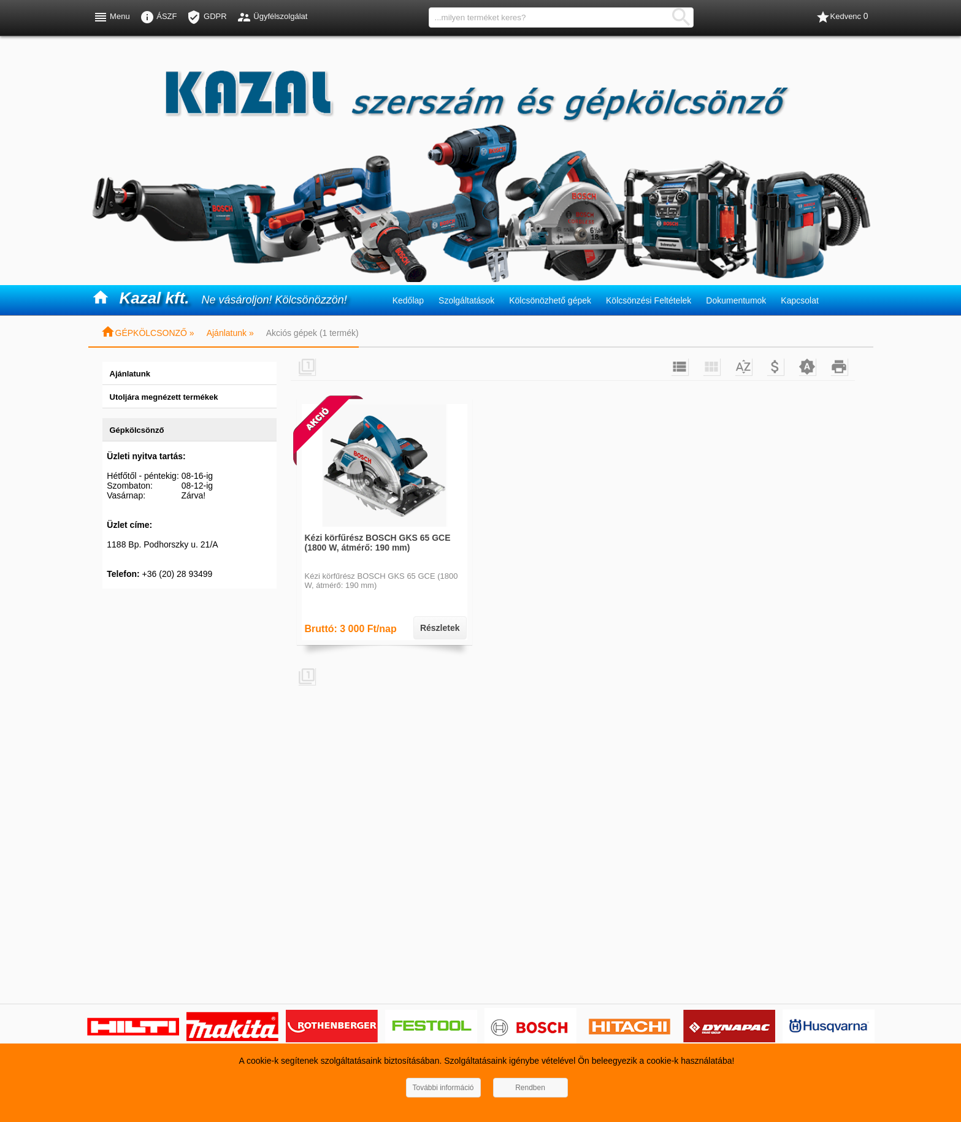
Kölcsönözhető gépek (550, 300)
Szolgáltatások (466, 300)
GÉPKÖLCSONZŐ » (147, 333)
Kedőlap (408, 300)
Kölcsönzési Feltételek (648, 300)
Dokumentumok (736, 300)
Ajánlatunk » (230, 333)
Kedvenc (842, 17)
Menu (111, 17)
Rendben (530, 1087)
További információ (442, 1087)
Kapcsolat (799, 300)
